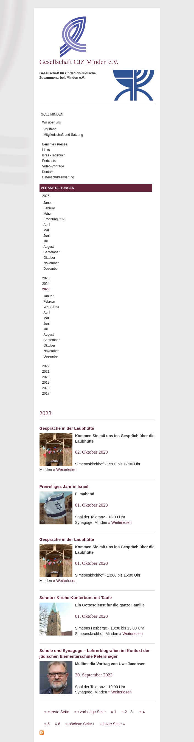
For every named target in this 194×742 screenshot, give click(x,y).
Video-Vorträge (53, 166)
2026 (46, 196)
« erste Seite (58, 712)
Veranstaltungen (57, 188)
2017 (46, 393)
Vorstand (50, 129)
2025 (46, 278)
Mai (46, 230)
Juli (46, 241)
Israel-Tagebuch (54, 155)
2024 (46, 284)
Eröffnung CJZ (54, 219)
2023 (46, 289)
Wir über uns (51, 122)
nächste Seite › (81, 724)
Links (46, 150)
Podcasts (49, 161)
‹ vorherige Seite (91, 712)
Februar (49, 208)
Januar (49, 203)
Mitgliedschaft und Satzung (63, 135)
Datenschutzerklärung (58, 177)
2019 (46, 382)
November (51, 263)
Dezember (51, 269)
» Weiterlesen (64, 469)
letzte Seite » (114, 724)
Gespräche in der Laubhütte (67, 428)
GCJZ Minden (52, 114)
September (52, 252)
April (47, 225)
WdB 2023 (51, 307)
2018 (46, 388)
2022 (46, 366)
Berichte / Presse (54, 144)
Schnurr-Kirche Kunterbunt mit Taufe (76, 597)
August (49, 247)
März (47, 214)
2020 (46, 377)
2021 (46, 371)
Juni (47, 236)
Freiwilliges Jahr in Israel (64, 486)
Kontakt (48, 172)
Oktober (49, 258)
